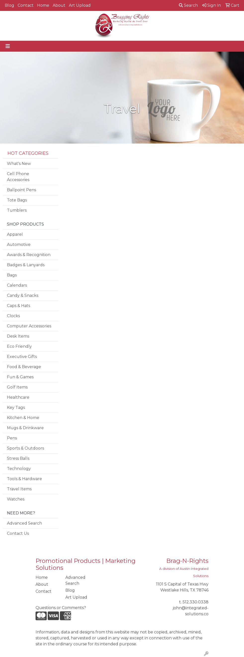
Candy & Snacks (22, 295)
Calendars (17, 285)
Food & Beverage (24, 366)
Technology (19, 468)
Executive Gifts (22, 356)
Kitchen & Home (23, 417)
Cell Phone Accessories (18, 176)
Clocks (13, 315)
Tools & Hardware (24, 478)
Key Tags (16, 407)
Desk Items (18, 336)
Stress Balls (18, 458)
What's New (19, 163)
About (59, 5)
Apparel (15, 234)
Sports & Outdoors (25, 448)
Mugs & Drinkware (25, 427)
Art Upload (80, 5)
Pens (12, 438)
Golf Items (17, 387)
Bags (12, 275)
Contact (26, 5)
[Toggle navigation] (7, 46)
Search (188, 5)
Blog (9, 5)
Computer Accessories (29, 326)
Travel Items (19, 489)
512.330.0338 (195, 602)
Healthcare (18, 397)
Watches (15, 499)
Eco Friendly (19, 346)
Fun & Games (20, 377)
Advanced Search (24, 523)
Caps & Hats (18, 305)
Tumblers (17, 210)
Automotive (19, 244)
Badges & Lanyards (25, 265)
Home (43, 5)
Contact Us (18, 533)
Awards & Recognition (28, 254)
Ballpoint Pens (21, 190)
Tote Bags (17, 200)
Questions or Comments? (61, 607)
